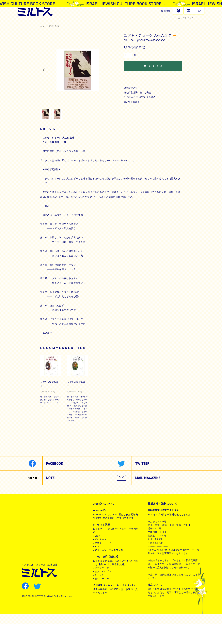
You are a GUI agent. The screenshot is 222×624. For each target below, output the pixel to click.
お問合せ (30, 533)
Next (111, 76)
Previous (44, 76)
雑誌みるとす (25, 22)
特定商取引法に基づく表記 (138, 99)
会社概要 (165, 10)
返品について (131, 94)
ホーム (43, 32)
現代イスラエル (140, 22)
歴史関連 (52, 22)
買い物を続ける (132, 108)
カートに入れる (153, 72)
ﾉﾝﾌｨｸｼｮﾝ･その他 (57, 32)
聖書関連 (40, 22)
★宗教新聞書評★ (52, 179)
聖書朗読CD (105, 22)
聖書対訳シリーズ (87, 22)
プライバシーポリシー (37, 523)
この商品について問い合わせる (140, 103)
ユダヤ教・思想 (122, 22)
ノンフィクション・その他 (31, 26)
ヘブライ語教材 (67, 22)
